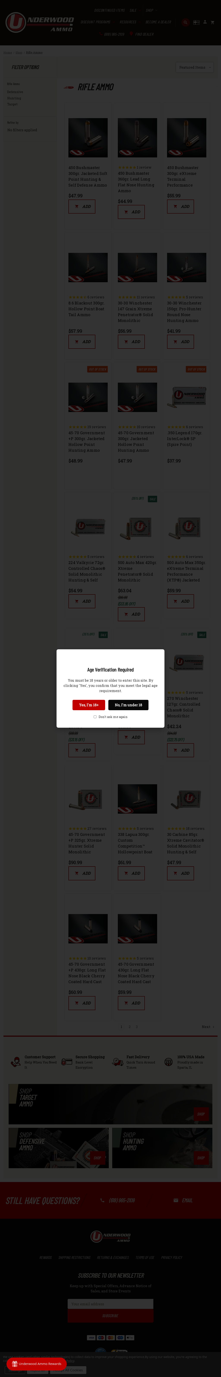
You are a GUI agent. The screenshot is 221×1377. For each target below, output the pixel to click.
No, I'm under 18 (128, 705)
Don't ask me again (113, 717)
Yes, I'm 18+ (89, 705)
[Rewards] (36, 1364)
